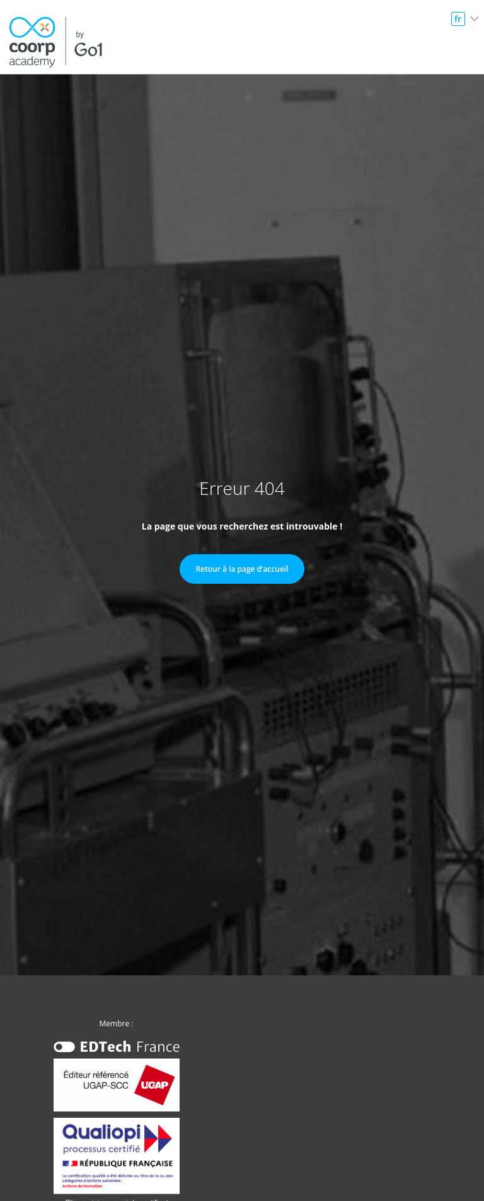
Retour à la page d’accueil (241, 569)
